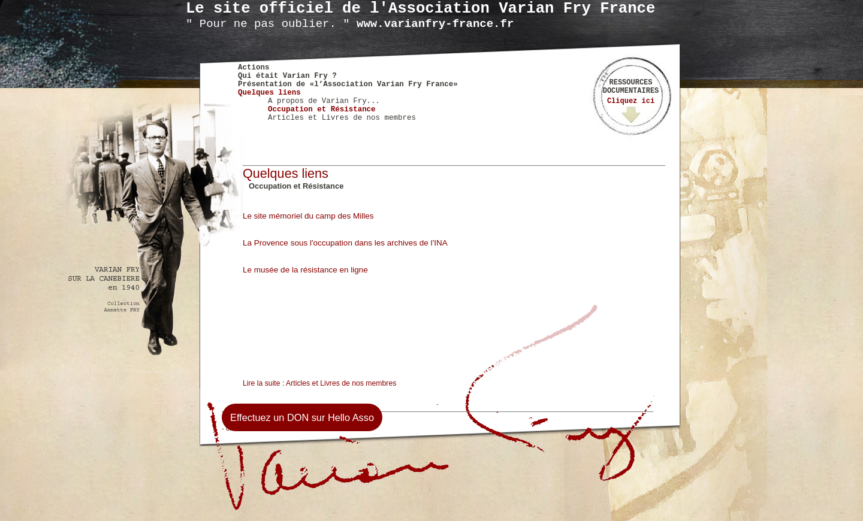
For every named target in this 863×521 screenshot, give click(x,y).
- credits (234, 428)
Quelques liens (269, 93)
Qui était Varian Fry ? (287, 76)
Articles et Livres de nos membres (342, 118)
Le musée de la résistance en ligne (305, 269)
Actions (253, 67)
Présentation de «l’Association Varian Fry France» (348, 84)
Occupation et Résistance (322, 109)
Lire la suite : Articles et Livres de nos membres (319, 383)
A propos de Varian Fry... (324, 101)
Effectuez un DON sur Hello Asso (302, 417)
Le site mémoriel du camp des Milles (308, 215)
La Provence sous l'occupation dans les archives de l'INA (345, 242)
